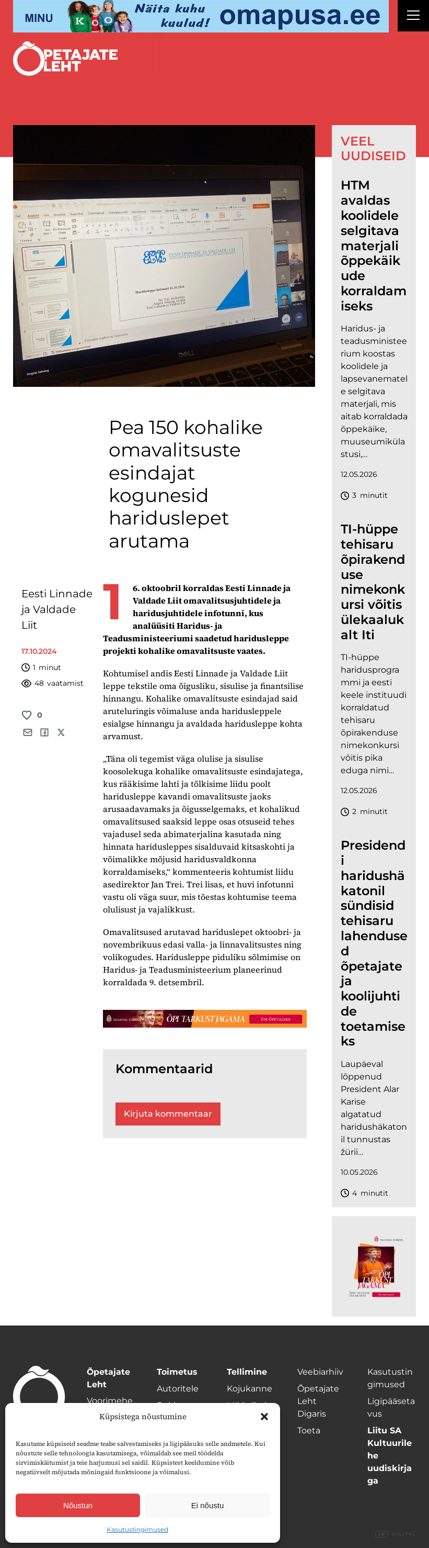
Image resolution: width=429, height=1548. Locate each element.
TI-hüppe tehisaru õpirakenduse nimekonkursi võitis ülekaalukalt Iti (373, 582)
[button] (264, 1416)
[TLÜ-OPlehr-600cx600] (374, 1266)
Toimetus (177, 1372)
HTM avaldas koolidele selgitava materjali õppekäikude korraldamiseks (374, 245)
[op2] (201, 16)
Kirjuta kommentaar (168, 1114)
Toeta (308, 1430)
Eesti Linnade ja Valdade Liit (56, 609)
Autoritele (178, 1389)
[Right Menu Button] (413, 16)
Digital (395, 1534)
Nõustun (77, 1505)
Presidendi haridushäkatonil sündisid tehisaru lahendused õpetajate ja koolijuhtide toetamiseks (374, 943)
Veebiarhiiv (320, 1372)
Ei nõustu (207, 1505)
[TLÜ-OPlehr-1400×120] (205, 1018)
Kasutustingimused (137, 1529)
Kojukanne (249, 1389)
